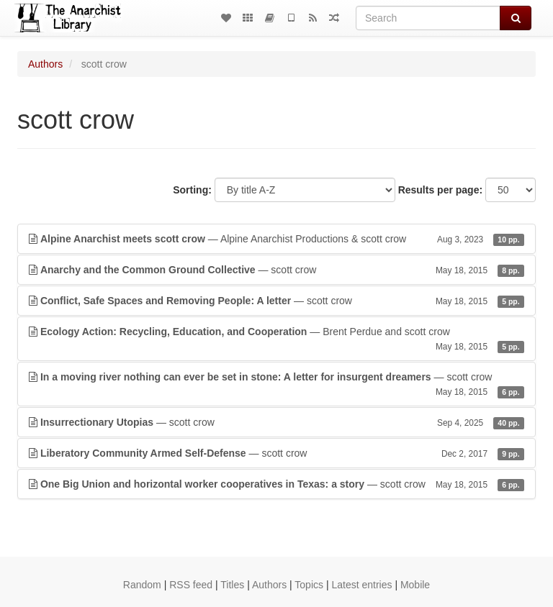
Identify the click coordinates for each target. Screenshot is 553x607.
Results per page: (440, 190)
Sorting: (192, 190)
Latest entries (361, 584)
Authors (45, 64)
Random (142, 584)
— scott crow (276, 270)
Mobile (415, 584)
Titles (232, 584)
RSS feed (190, 584)
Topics (309, 584)
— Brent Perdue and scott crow (276, 339)
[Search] (428, 18)
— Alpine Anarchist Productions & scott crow (276, 239)
